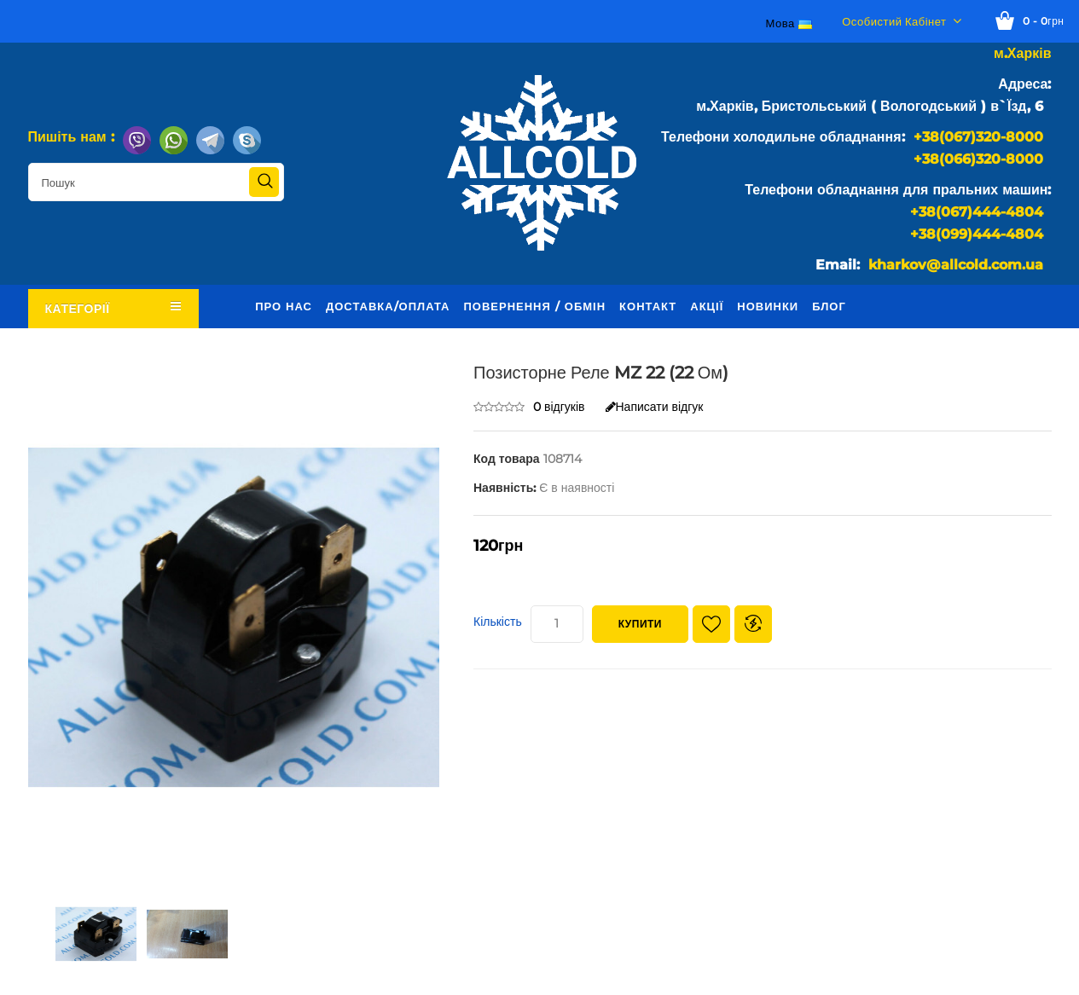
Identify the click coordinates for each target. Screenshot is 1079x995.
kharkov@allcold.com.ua (955, 265)
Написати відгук (655, 406)
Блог (829, 306)
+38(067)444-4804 (976, 212)
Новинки (767, 306)
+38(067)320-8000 (978, 137)
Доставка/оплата (388, 306)
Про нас (283, 306)
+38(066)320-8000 (978, 159)
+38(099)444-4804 (976, 234)
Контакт (647, 306)
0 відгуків (559, 406)
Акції (706, 306)
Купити (640, 623)
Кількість (497, 621)
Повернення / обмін (534, 306)
